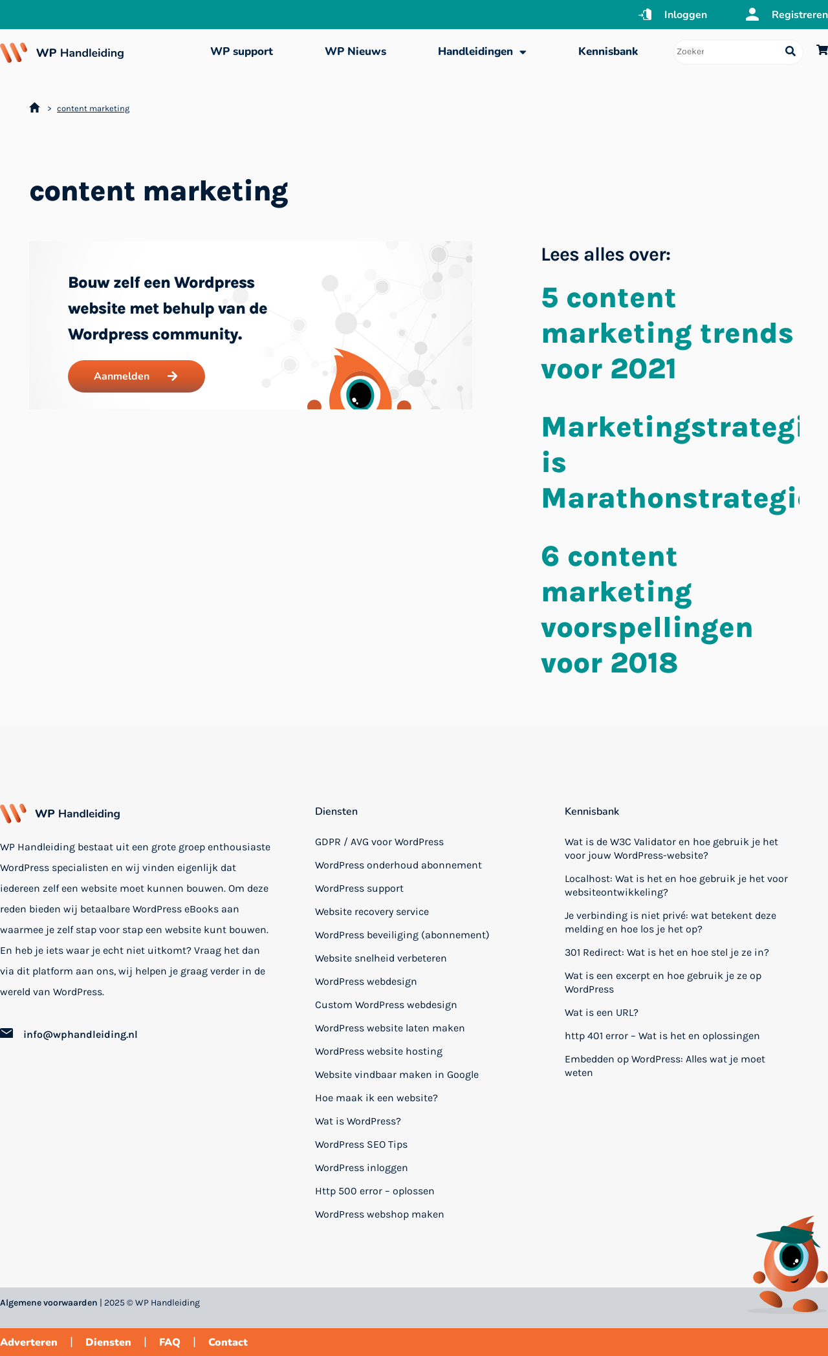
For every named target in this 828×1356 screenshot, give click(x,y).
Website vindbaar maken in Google (397, 1074)
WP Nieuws (355, 51)
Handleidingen (482, 52)
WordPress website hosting (378, 1051)
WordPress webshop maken (379, 1214)
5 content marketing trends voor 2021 (667, 333)
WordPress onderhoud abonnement (398, 865)
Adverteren (29, 1342)
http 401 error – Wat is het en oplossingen (662, 1035)
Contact (228, 1342)
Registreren (800, 15)
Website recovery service (372, 911)
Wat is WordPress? (358, 1121)
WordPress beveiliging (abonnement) (402, 935)
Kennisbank (608, 51)
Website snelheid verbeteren (381, 958)
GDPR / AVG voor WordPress (379, 841)
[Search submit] (791, 52)
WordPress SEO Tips (361, 1144)
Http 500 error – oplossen (375, 1191)
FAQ (169, 1342)
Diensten (336, 811)
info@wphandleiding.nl (80, 1034)
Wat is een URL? (601, 1012)
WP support (241, 51)
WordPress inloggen (361, 1167)
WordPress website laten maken (390, 1028)
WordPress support (359, 888)
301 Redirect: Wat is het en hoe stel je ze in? (667, 952)
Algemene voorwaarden (49, 1302)
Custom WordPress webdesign (386, 1004)
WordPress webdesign (366, 981)
